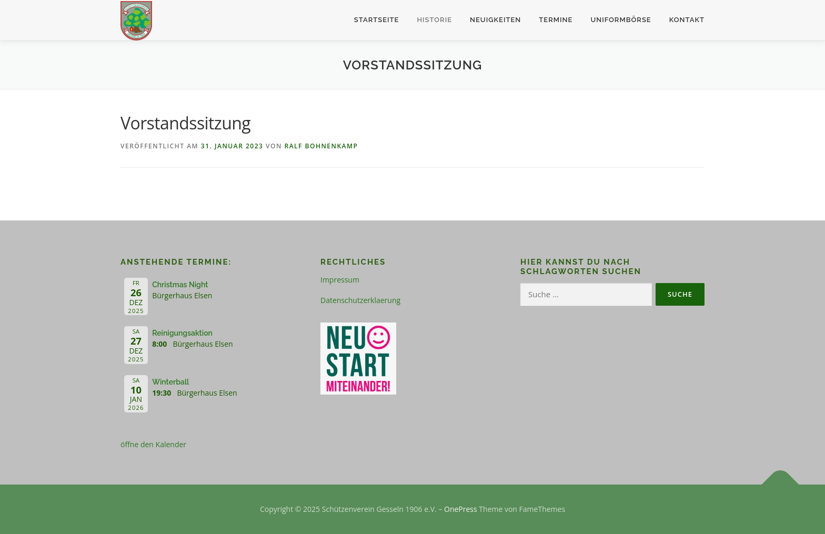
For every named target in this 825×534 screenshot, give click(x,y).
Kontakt (687, 20)
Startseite (376, 20)
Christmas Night (180, 284)
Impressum (339, 280)
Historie (434, 20)
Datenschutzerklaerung (360, 300)
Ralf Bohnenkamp (321, 146)
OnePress (460, 509)
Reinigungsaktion (182, 333)
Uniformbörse (620, 20)
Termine (555, 20)
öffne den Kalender (153, 444)
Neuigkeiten (495, 20)
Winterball (170, 382)
